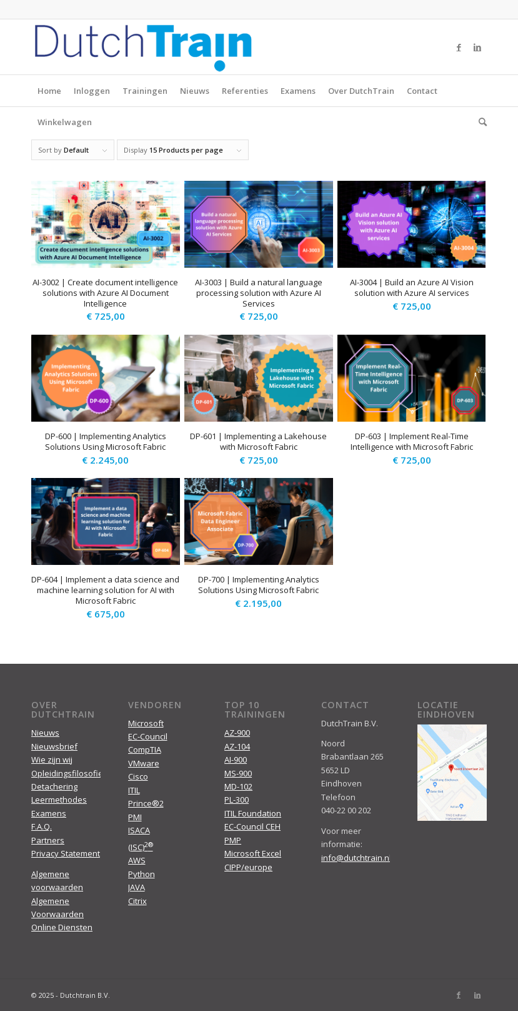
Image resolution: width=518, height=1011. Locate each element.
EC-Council (147, 736)
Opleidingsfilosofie (67, 773)
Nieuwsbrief (54, 746)
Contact (422, 90)
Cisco (138, 776)
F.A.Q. (41, 826)
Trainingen (144, 90)
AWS (137, 860)
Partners (47, 840)
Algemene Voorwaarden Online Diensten (61, 914)
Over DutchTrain (361, 90)
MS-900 (238, 773)
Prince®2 (146, 803)
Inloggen (92, 90)
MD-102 (238, 786)
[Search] (479, 122)
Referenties (245, 90)
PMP (232, 840)
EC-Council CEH (252, 826)
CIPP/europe (248, 867)
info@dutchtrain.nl (356, 857)
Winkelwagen (64, 122)
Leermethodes (59, 799)
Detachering (54, 786)
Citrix (137, 901)
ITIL (134, 790)
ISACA (139, 830)
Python (141, 874)
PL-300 (236, 799)
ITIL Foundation (252, 813)
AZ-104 (237, 746)
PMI (135, 817)
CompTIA (144, 749)
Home (49, 90)
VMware (143, 763)
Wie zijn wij (51, 759)
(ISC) (140, 847)
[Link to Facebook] (458, 47)
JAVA (136, 887)
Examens (298, 90)
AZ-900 (237, 732)
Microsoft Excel (252, 853)
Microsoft (146, 723)
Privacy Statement (65, 853)
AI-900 (235, 759)
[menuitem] (479, 122)
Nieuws (194, 90)
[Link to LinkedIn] (477, 47)
